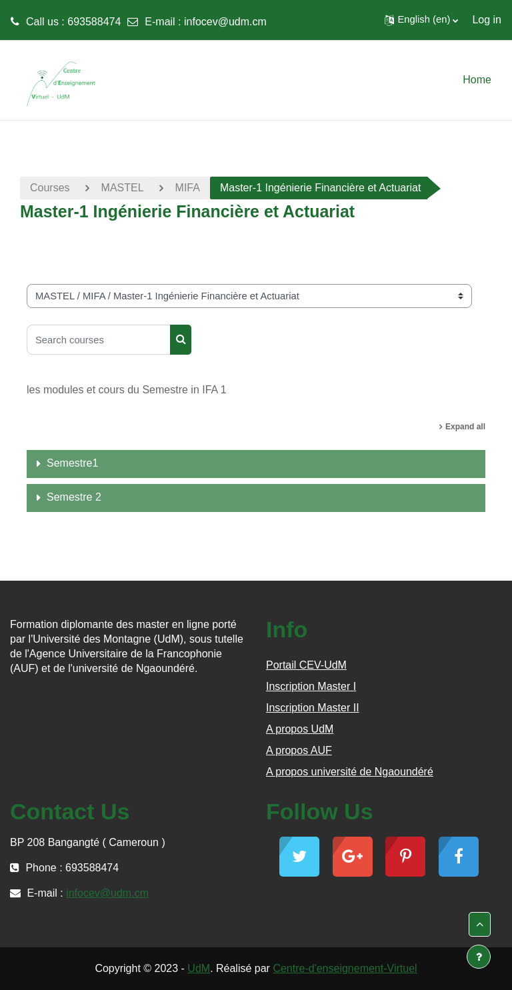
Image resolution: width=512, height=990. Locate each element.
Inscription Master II (312, 707)
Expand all (465, 426)
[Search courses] (99, 340)
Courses (50, 187)
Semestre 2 (74, 497)
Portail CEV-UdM (306, 665)
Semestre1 (72, 463)
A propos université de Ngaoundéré (349, 771)
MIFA (187, 187)
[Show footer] (479, 957)
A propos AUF (299, 750)
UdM (198, 968)
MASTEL (122, 187)
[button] (421, 20)
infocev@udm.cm (225, 21)
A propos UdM (299, 729)
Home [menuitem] (477, 79)
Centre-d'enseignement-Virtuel (345, 968)
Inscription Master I (311, 686)
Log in (486, 19)
